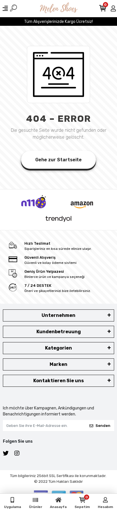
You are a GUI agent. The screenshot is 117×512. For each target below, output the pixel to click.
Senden (99, 425)
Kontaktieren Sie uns (58, 380)
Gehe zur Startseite (58, 159)
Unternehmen (58, 315)
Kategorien (58, 348)
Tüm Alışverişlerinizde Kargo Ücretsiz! (58, 21)
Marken (58, 364)
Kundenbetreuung (58, 331)
